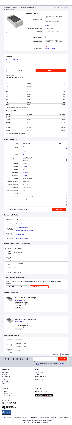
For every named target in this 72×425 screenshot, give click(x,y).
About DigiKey (5, 372)
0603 (24, 190)
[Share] (66, 8)
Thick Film (25, 175)
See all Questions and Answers (17, 286)
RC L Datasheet (19, 224)
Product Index (7, 7)
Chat (4, 391)
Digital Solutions (5, 381)
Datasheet (48, 45)
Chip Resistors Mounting (22, 227)
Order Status (38, 374)
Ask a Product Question (39, 286)
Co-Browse (5, 400)
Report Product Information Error (18, 209)
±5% (24, 169)
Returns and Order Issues (41, 378)
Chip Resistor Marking (21, 229)
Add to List (21, 70)
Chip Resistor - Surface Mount (27, 7)
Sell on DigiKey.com (6, 376)
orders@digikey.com (8, 398)
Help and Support (39, 372)
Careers (3, 378)
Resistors (15, 7)
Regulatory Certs (20, 234)
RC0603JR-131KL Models (51, 48)
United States (8, 417)
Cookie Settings (37, 418)
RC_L (24, 154)
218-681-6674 (6, 396)
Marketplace (4, 374)
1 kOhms (25, 166)
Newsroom (4, 383)
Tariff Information (39, 379)
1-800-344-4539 (7, 394)
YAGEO (47, 25)
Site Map (4, 379)
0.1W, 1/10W (26, 172)
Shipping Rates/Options (40, 376)
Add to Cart (51, 70)
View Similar (59, 209)
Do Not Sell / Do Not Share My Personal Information (36, 422)
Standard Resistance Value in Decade (24, 230)
